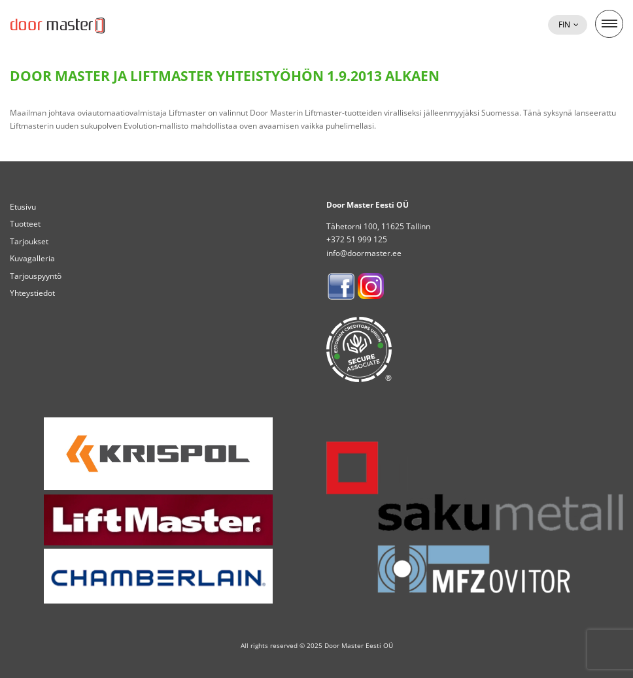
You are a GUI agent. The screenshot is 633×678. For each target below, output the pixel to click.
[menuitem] (567, 25)
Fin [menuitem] (564, 24)
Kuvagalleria (32, 258)
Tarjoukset (29, 241)
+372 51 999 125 (356, 239)
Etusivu (23, 206)
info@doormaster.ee (364, 253)
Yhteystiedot (32, 293)
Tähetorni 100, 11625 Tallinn (378, 226)
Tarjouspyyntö (35, 276)
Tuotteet (25, 223)
